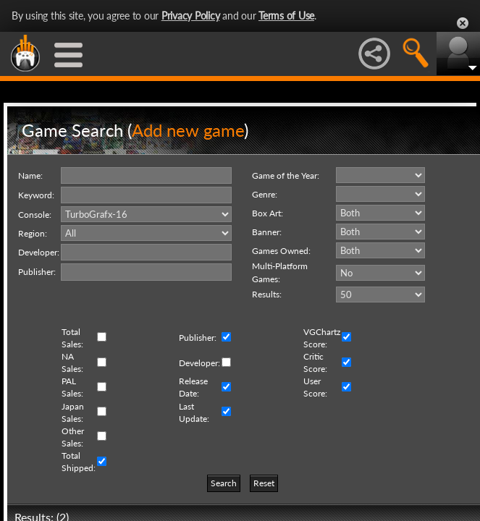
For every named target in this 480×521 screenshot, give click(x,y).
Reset (263, 483)
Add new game (188, 129)
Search (224, 483)
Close (462, 23)
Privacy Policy (190, 15)
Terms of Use (286, 15)
